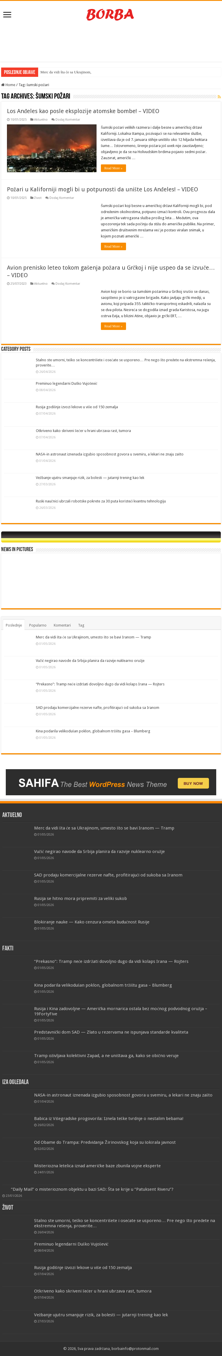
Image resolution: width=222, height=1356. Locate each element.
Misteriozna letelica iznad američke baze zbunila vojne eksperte (97, 1165)
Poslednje (14, 625)
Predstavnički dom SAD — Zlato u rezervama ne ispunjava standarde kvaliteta (111, 1032)
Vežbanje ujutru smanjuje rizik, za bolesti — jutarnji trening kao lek (90, 477)
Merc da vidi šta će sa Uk (59, 72)
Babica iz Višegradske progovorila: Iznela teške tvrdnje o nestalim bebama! (109, 1118)
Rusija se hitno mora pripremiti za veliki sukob (80, 898)
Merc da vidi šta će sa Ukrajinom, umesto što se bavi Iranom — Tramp (93, 637)
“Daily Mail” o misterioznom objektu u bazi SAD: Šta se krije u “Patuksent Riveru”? (92, 1189)
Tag (81, 625)
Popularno (38, 625)
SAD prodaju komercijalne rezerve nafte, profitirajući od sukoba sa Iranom (97, 707)
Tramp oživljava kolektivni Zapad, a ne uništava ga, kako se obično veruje (106, 1055)
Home (8, 85)
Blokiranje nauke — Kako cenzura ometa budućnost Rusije (92, 922)
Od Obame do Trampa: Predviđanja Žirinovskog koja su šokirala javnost (105, 1142)
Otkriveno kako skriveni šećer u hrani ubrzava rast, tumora (83, 431)
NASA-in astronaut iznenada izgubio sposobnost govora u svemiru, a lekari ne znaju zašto (110, 454)
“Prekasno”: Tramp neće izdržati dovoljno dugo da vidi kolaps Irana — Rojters (100, 684)
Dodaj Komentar (68, 119)
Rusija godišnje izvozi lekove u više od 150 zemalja (77, 407)
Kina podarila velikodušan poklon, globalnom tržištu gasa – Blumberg (93, 731)
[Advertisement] (111, 43)
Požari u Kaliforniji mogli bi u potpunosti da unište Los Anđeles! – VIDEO (102, 189)
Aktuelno (41, 119)
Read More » (113, 168)
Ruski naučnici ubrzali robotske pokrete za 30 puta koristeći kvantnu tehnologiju (101, 501)
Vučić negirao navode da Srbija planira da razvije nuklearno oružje (90, 660)
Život (38, 198)
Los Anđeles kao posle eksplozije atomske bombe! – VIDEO (83, 111)
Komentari (62, 625)
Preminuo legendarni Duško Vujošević (66, 383)
